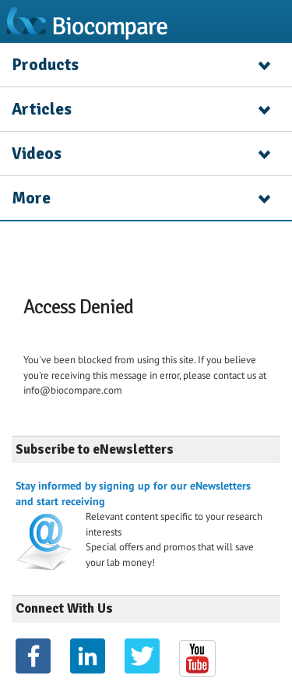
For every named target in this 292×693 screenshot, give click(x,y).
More (31, 198)
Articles (42, 109)
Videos (37, 153)
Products (45, 65)
